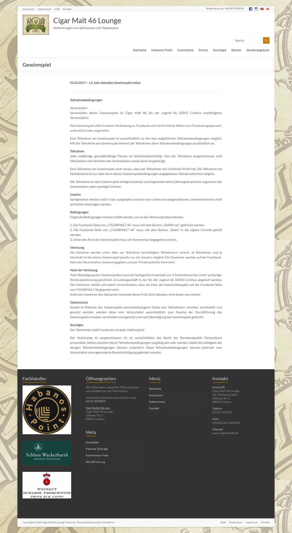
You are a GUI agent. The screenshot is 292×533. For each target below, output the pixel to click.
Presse (203, 50)
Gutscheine (185, 50)
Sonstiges (219, 50)
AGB (57, 9)
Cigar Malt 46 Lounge (87, 20)
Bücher (236, 50)
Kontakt (67, 9)
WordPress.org (95, 462)
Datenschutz (44, 9)
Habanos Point (161, 50)
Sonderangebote (257, 50)
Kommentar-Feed (97, 455)
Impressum (28, 9)
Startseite (139, 50)
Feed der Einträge (97, 448)
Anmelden (92, 442)
